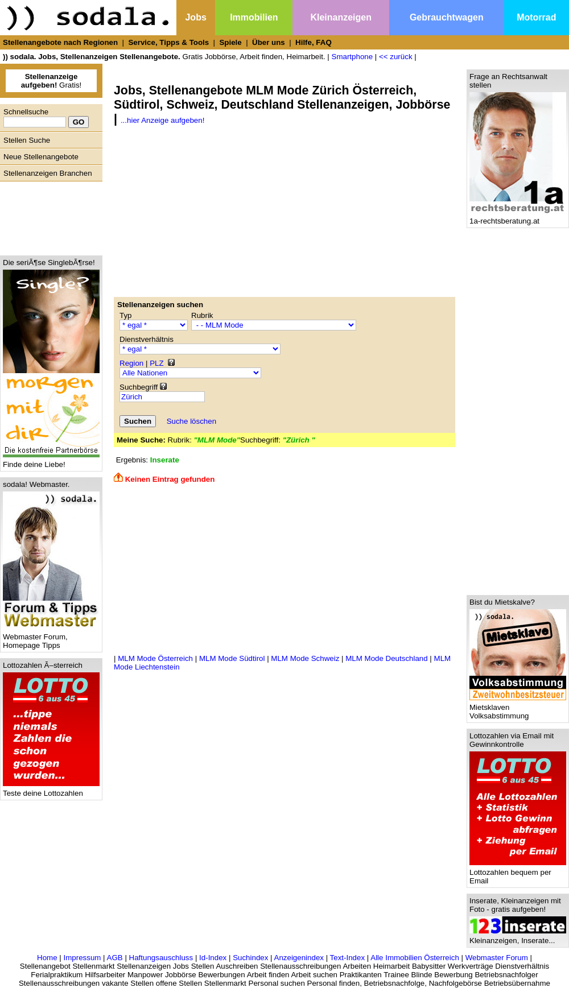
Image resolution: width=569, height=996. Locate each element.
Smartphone (352, 56)
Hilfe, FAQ (313, 42)
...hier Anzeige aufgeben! (162, 120)
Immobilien (254, 17)
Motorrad (536, 17)
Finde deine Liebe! (51, 461)
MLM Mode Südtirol (232, 658)
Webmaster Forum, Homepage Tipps (51, 638)
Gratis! (51, 80)
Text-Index (347, 957)
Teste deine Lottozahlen (51, 789)
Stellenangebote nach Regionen (60, 42)
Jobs (195, 17)
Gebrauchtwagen (447, 17)
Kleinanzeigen (341, 17)
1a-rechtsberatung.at (517, 217)
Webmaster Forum (496, 957)
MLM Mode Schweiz (305, 658)
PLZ (156, 363)
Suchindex (250, 957)
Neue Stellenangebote (41, 156)
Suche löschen (191, 421)
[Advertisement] (48, 215)
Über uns (268, 42)
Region (131, 363)
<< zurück (396, 56)
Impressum (82, 957)
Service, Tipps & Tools (168, 42)
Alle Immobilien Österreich (414, 957)
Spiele (230, 42)
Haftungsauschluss (161, 957)
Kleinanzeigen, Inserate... (517, 937)
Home (47, 957)
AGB (115, 957)
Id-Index (212, 957)
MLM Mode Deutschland (386, 658)
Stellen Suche (26, 140)
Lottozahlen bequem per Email (517, 873)
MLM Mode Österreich (155, 658)
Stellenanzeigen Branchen (47, 173)
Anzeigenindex (299, 957)
